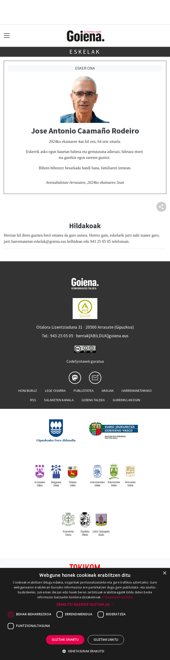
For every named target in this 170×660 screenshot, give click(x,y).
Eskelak (85, 52)
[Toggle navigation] (6, 35)
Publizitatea (84, 390)
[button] (85, 604)
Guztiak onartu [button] (65, 640)
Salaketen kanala (59, 400)
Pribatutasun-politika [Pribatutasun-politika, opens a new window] (117, 597)
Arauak (108, 390)
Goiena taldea (93, 400)
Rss (33, 400)
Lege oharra (55, 390)
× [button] (164, 573)
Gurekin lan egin (126, 400)
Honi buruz (27, 390)
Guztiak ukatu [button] (106, 640)
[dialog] (85, 614)
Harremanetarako (137, 390)
